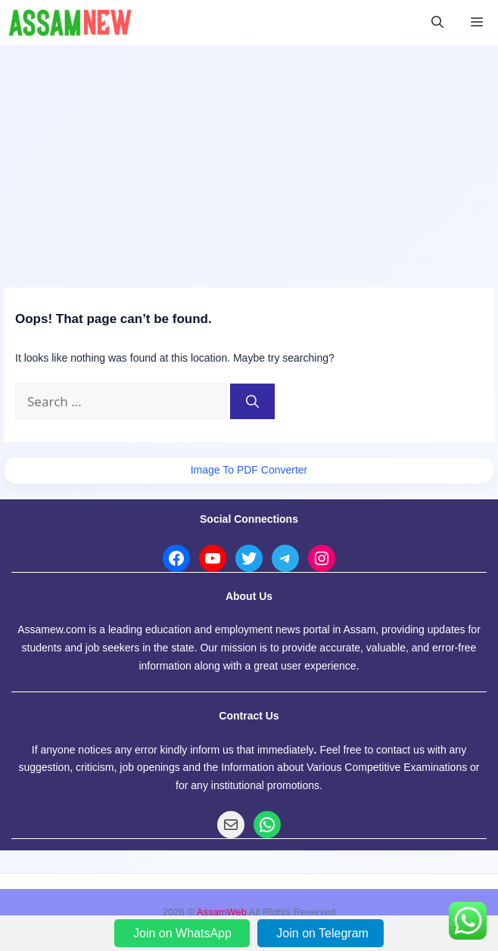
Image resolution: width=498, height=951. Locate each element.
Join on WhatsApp (184, 933)
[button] (437, 22)
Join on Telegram (322, 933)
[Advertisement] (249, 159)
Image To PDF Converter (249, 470)
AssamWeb (222, 912)
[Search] (252, 402)
